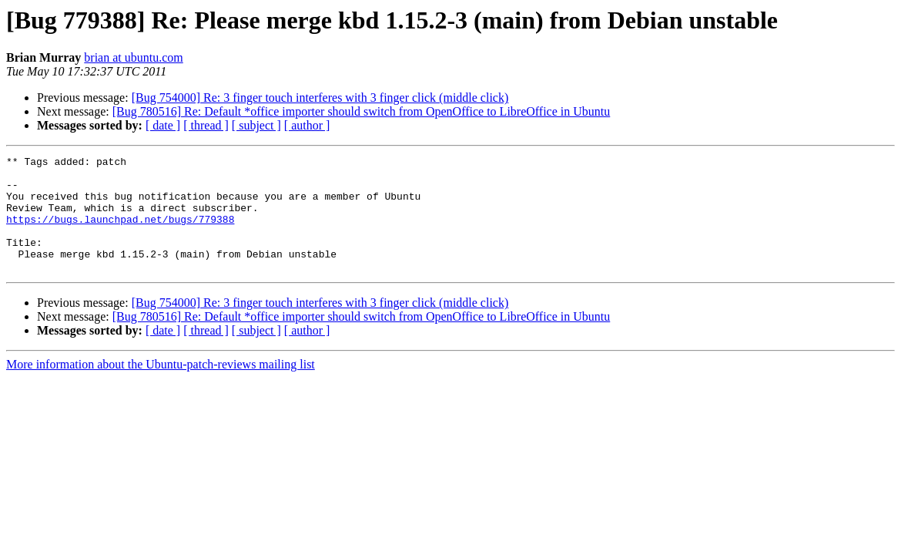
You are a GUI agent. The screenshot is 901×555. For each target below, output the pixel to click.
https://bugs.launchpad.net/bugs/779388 (120, 233)
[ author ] (307, 125)
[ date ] (163, 125)
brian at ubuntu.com (133, 57)
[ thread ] (206, 125)
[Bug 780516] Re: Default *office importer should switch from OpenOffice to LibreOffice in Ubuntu (361, 111)
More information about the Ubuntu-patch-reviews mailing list (160, 387)
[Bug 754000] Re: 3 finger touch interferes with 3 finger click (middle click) (320, 97)
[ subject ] (256, 125)
